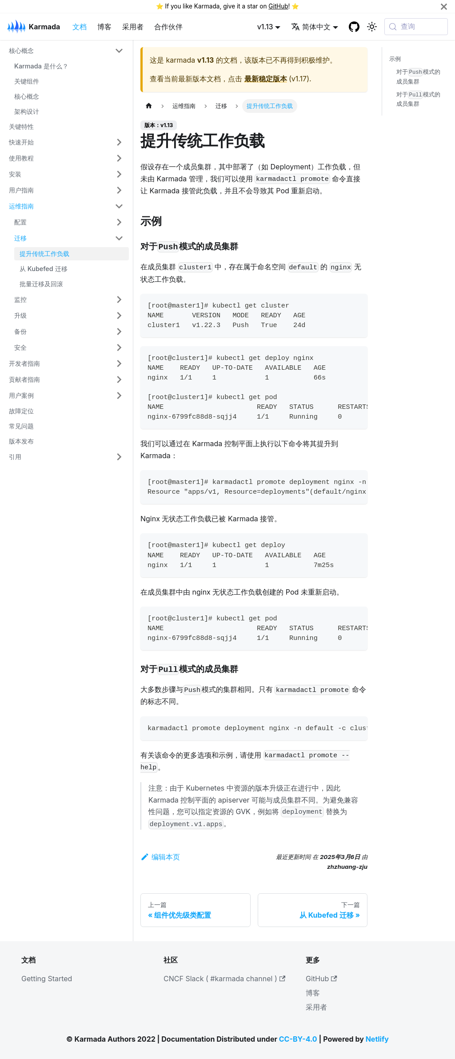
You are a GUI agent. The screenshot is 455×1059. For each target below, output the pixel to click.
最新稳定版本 (265, 78)
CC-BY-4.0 (298, 1039)
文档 (79, 26)
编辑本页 (160, 856)
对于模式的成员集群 (418, 76)
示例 (395, 59)
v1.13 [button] (265, 26)
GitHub (278, 6)
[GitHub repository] (354, 27)
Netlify (377, 1039)
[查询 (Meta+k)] (416, 26)
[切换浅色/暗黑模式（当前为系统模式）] (372, 27)
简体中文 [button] (311, 26)
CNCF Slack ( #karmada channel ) (224, 978)
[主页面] (148, 106)
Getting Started (46, 978)
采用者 (133, 26)
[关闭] (444, 6)
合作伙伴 (168, 26)
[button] (66, 51)
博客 (104, 26)
